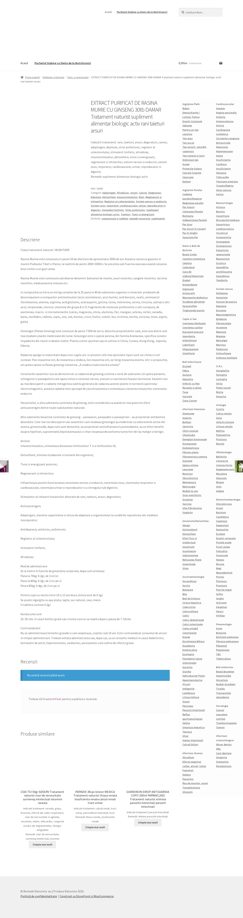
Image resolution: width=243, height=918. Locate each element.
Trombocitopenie (226, 723)
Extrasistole (223, 142)
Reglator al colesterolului (119, 201)
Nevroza (221, 345)
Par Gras (187, 224)
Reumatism (223, 258)
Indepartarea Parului (194, 220)
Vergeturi (221, 607)
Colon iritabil (190, 628)
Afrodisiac (123, 192)
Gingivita (221, 757)
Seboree (187, 125)
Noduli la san (190, 491)
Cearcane (187, 177)
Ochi (219, 486)
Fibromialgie (223, 323)
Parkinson (222, 349)
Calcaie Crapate (191, 172)
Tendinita (222, 280)
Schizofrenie (223, 353)
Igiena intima (190, 465)
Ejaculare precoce (192, 332)
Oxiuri (186, 701)
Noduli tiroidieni (225, 684)
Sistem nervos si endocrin (151, 201)
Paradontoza (223, 766)
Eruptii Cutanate (192, 121)
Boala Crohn (189, 254)
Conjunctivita (224, 465)
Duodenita (188, 645)
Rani (141, 197)
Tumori (220, 727)
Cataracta (222, 461)
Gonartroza (223, 224)
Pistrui (220, 577)
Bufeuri (186, 422)
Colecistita (189, 607)
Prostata (221, 439)
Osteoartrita (223, 237)
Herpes (220, 559)
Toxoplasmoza (191, 787)
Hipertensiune (224, 151)
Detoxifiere (109, 197)
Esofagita (188, 654)
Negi (218, 568)
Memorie (221, 332)
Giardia (186, 671)
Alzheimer (222, 293)
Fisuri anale (223, 547)
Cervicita (187, 426)
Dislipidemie (189, 284)
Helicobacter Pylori (193, 675)
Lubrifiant (188, 345)
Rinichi (220, 443)
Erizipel (186, 366)
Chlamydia (188, 435)
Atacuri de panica (226, 301)
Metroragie (188, 486)
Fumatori (187, 770)
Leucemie (221, 714)
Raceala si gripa (191, 387)
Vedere (220, 491)
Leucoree (187, 469)
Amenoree (188, 413)
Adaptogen (108, 192)
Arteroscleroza (225, 121)
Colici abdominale (193, 620)
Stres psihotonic (135, 210)
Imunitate (188, 547)
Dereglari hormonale (194, 439)
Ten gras (187, 138)
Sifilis (219, 594)
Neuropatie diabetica (195, 297)
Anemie (220, 108)
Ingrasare (188, 289)
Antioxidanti (189, 529)
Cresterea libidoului (194, 323)
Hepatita (187, 379)
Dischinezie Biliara (193, 641)
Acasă (108, 12)
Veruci (219, 611)
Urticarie (221, 602)
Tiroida (220, 688)
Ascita (186, 585)
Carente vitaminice (193, 258)
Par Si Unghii (189, 233)
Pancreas (187, 706)
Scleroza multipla (226, 357)
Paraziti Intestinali (193, 710)
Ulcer (185, 736)
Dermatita (222, 529)
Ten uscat (188, 142)
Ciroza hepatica (191, 602)
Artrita (220, 125)
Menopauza (189, 482)
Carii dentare (223, 753)
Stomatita (222, 761)
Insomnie (221, 327)
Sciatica (221, 263)
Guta (219, 418)
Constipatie (189, 633)
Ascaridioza (189, 581)
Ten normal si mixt (193, 155)
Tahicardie (222, 177)
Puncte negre (224, 589)
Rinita (219, 392)
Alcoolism (188, 757)
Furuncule (222, 555)
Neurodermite (224, 572)
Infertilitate (189, 340)
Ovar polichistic (191, 495)
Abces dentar (224, 744)
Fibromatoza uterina (194, 456)
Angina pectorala (226, 112)
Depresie (96, 197)
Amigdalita (222, 370)
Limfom (220, 719)
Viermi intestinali (192, 740)
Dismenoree (189, 443)
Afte (218, 749)
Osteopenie (223, 241)
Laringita (221, 379)
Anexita (187, 418)
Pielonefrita (223, 435)
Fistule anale (223, 542)
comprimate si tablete (114, 218)
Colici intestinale (192, 624)
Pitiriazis (221, 581)
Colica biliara (190, 611)
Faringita (221, 375)
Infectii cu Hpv (191, 383)
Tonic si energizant (77, 77)
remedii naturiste (139, 218)
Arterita (220, 117)
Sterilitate (188, 353)
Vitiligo (220, 615)
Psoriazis (221, 585)
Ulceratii (187, 792)
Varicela (187, 396)
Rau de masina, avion (195, 783)
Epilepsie (221, 319)
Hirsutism (222, 680)
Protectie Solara (192, 168)
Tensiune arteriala (227, 181)
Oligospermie (190, 349)
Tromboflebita (225, 185)
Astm (219, 628)
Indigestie (188, 688)
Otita (219, 383)
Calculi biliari (190, 744)
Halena (186, 774)
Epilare (186, 181)
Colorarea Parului (192, 211)
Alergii (186, 525)
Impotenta (188, 336)
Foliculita (221, 551)
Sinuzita (221, 396)
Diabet (186, 280)
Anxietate (222, 297)
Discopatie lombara (228, 220)
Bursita (220, 211)
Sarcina (187, 504)
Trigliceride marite (193, 310)
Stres (185, 568)
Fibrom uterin (190, 452)
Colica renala (224, 413)
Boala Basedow (225, 671)
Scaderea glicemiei (193, 301)
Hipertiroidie (223, 675)
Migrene (220, 336)
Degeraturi (154, 192)
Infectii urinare (225, 422)
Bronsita (221, 633)
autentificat (53, 699)
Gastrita (187, 667)
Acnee (185, 164)
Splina (186, 723)
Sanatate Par (190, 237)
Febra (185, 370)
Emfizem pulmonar (227, 637)
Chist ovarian (190, 431)
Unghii (220, 598)
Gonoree (187, 461)
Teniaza (187, 731)
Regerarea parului (193, 203)
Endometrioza (190, 448)
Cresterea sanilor (192, 327)
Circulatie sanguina (227, 138)
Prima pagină (32, 77)
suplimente (158, 218)
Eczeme (220, 534)
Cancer (143, 192)
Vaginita (187, 512)
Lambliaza (188, 693)
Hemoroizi (222, 147)
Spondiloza (223, 276)
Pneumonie (222, 650)
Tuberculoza (223, 658)
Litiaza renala (224, 426)
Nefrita (220, 431)
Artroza (220, 207)
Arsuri (133, 192)
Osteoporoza (224, 246)
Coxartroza (222, 216)
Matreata (187, 216)
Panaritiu (187, 779)
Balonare (187, 589)
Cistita (220, 409)
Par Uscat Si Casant (194, 228)
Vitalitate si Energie (53, 77)
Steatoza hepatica (193, 727)
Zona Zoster (189, 400)
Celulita (187, 263)
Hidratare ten (190, 160)
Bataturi (221, 512)
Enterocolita (189, 650)
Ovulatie (187, 499)
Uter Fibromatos (192, 508)
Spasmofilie (189, 306)
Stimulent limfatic (113, 210)
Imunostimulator (127, 197)
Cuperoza (221, 521)
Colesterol (188, 267)
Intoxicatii (188, 293)
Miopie (220, 482)
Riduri (185, 108)
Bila (184, 594)
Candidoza (222, 517)
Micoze (220, 564)
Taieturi (125, 214)
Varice (219, 194)
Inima (219, 155)
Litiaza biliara (190, 697)
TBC (218, 654)
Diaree (186, 637)
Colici (185, 615)
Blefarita (221, 456)
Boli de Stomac (191, 598)
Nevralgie (221, 340)
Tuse (185, 392)
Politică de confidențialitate (39, 896)
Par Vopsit (188, 207)
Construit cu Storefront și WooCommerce (87, 896)
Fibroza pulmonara (227, 641)
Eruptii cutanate (226, 538)
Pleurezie (221, 645)
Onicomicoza (224, 504)
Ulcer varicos (223, 190)
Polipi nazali (223, 387)
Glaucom (221, 478)
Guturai (187, 375)
